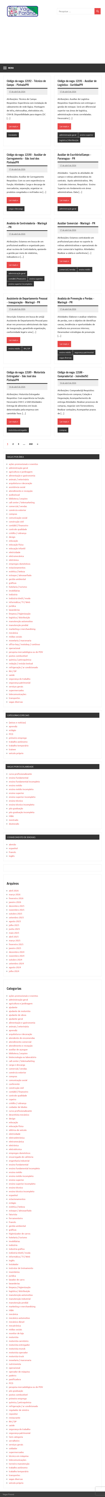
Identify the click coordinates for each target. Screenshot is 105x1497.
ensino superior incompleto (20, 284)
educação (13, 540)
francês (12, 852)
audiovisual (14, 494)
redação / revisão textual (21, 663)
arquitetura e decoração (20, 483)
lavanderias (14, 609)
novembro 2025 (16, 909)
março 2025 (14, 940)
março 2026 (14, 894)
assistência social (17, 487)
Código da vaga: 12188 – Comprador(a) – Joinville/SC (73, 374)
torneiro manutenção (19, 1463)
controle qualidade (18, 529)
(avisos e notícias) (17, 722)
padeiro (12, 1375)
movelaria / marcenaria (20, 640)
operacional (14, 648)
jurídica (12, 605)
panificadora (15, 1379)
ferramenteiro (16, 1218)
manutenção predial (18, 625)
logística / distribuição (68, 140)
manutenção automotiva (21, 621)
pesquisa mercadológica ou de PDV (26, 651)
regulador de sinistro (19, 1410)
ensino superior (86, 135)
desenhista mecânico (19, 1114)
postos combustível (18, 655)
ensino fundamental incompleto (24, 781)
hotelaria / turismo (18, 586)
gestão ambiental (17, 579)
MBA (11, 816)
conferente (14, 1084)
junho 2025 (14, 928)
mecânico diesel (16, 1321)
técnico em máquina (18, 1456)
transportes (14, 698)
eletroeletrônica (16, 1137)
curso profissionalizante (20, 773)
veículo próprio (16, 753)
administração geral (67, 135)
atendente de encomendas (22, 1037)
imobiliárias (14, 590)
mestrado (13, 819)
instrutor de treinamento (21, 1268)
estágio (12, 730)
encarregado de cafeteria (21, 1156)
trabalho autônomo (18, 741)
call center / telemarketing (22, 502)
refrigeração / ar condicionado (23, 667)
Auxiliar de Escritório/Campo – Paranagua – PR (74, 157)
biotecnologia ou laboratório (22, 1057)
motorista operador (18, 1352)
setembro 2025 (16, 917)
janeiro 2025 (15, 948)
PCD (11, 734)
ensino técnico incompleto (21, 804)
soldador (13, 1448)
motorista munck (17, 1348)
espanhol (13, 848)
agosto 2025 (15, 921)
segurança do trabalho (19, 678)
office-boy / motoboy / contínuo (24, 644)
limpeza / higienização (19, 613)
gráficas (12, 582)
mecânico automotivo (19, 1317)
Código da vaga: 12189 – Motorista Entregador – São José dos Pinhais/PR (26, 376)
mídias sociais (15, 636)
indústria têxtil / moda (19, 598)
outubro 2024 (15, 959)
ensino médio (85, 269)
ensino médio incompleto (21, 789)
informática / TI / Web (19, 602)
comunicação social (18, 517)
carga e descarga (15, 208)
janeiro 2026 (15, 902)
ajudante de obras (17, 1014)
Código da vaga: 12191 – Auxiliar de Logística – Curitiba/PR (77, 83)
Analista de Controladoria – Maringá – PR (27, 225)
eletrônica (14, 559)
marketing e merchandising (22, 628)
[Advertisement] (52, 43)
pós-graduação (16, 808)
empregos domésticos (19, 563)
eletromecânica (16, 556)
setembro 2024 (16, 963)
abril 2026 (14, 890)
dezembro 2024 (16, 951)
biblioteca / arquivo (18, 498)
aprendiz (13, 726)
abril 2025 (14, 936)
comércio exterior (17, 510)
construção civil (16, 521)
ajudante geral (16, 1018)
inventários (14, 1271)
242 (31, 443)
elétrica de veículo (18, 1130)
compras (63, 430)
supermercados (16, 690)
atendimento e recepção (21, 490)
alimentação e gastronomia (22, 475)
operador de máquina (19, 1371)
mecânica (13, 632)
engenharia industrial (19, 1160)
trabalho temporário (18, 745)
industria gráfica (16, 1248)
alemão (12, 844)
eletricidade (14, 552)
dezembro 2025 (16, 905)
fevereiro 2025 (16, 944)
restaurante (14, 1417)
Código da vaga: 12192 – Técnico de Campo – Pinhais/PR (26, 83)
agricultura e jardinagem (21, 471)
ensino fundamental (18, 777)
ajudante (13, 1007)
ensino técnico (16, 800)
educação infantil (17, 548)
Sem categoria (16, 1436)
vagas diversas (65, 357)
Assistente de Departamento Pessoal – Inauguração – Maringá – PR (27, 300)
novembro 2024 (16, 955)
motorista (13, 1337)
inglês (12, 855)
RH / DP (27, 348)
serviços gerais (16, 686)
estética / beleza (17, 571)
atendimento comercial (20, 1041)
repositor (13, 1413)
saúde (12, 675)
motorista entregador (17, 430)
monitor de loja (16, 1333)
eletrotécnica (15, 1149)
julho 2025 (14, 925)
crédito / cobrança (17, 533)
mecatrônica (15, 1325)
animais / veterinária (19, 479)
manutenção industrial (19, 1298)
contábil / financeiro (17, 278)
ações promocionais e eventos (23, 464)
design (12, 536)
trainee (12, 749)
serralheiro (14, 1440)
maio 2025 (14, 932)
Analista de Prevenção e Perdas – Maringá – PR (76, 300)
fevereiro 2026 (16, 898)
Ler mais (13, 126)
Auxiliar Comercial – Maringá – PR (76, 223)
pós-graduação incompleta (21, 812)
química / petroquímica (20, 659)
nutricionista (15, 1363)
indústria (13, 594)
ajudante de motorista (19, 1011)
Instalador (12, 135)
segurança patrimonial (84, 352)
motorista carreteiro (18, 1340)
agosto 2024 (15, 967)
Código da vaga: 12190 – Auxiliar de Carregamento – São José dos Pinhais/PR (26, 158)
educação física (16, 544)
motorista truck (16, 1356)
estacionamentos (17, 567)
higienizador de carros (19, 1233)
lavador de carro (16, 1279)
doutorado (14, 823)
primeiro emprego (18, 737)
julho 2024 (14, 971)
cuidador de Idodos (18, 1107)
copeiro (12, 1099)
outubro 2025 (15, 913)
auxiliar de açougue (18, 1049)
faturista (13, 1214)
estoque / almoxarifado (20, 575)
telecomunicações (17, 694)
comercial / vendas (67, 269)
